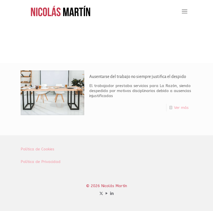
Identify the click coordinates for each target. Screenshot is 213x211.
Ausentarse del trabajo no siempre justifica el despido (137, 76)
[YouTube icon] (106, 193)
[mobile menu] (184, 11)
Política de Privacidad (41, 161)
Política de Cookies (37, 149)
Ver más (181, 107)
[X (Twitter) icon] (101, 193)
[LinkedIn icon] (112, 193)
